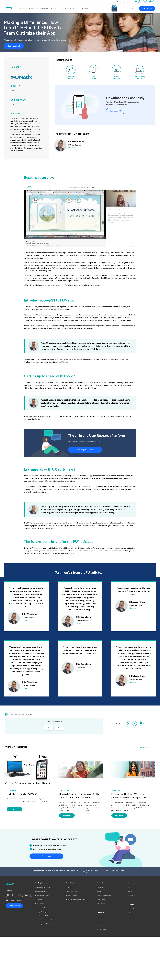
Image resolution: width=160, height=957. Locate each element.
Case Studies (12, 791)
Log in (133, 8)
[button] (128, 724)
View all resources (147, 747)
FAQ (86, 8)
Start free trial (147, 8)
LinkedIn (71, 148)
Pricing (53, 8)
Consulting (44, 8)
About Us (63, 8)
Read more (14, 810)
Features (33, 8)
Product (23, 8)
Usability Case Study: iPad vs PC (22, 794)
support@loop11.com (123, 2)
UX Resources (76, 8)
